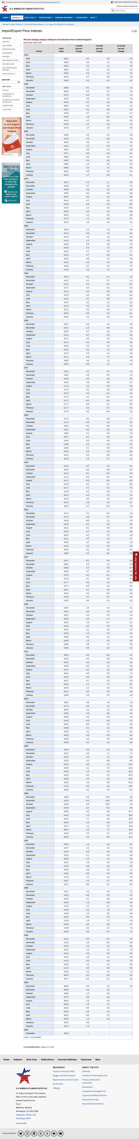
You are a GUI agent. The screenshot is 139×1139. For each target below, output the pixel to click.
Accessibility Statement (93, 1103)
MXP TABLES (6, 57)
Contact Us (12, 200)
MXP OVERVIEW (7, 45)
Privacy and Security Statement (91, 1081)
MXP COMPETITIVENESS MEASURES (9, 69)
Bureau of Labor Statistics (13, 24)
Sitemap (86, 1071)
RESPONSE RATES (7, 106)
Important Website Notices (94, 1095)
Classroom (86, 1059)
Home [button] (5, 17)
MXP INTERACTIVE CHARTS (10, 60)
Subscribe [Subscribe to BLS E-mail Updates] (134, 6)
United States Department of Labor (124, 2)
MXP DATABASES (7, 53)
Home (6, 1059)
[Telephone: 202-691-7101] (32, 1114)
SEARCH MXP (6, 80)
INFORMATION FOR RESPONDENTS (8, 95)
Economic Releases (67, 1059)
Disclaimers (87, 1087)
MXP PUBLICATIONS (8, 64)
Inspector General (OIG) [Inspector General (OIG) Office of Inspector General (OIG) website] (63, 1071)
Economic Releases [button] (63, 17)
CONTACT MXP (6, 109)
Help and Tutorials (90, 1099)
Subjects (17, 1059)
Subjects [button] (16, 17)
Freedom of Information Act (94, 1075)
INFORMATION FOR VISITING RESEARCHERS (11, 101)
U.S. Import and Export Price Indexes (60, 24)
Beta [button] (93, 17)
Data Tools (31, 1059)
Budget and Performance (64, 1075)
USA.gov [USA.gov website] (56, 1088)
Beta (97, 1059)
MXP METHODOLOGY (8, 74)
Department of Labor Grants (66, 1079)
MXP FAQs (5, 90)
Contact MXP (21, 1123)
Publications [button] (45, 17)
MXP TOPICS (6, 86)
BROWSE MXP (6, 38)
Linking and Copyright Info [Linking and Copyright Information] (94, 1091)
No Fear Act (58, 1084)
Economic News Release (34, 24)
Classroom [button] (81, 17)
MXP (134, 31)
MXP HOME (5, 42)
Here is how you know (49, 2)
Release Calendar (123, 6)
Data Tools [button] (29, 17)
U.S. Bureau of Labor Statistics (26, 8)
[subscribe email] (10, 154)
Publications (47, 1059)
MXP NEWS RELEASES (8, 49)
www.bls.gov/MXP (23, 1118)
